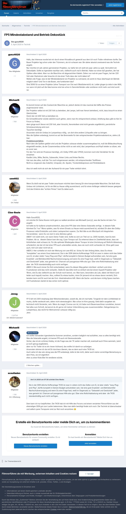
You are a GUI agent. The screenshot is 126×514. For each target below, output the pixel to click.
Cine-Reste (14, 212)
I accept (89, 474)
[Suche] (93, 13)
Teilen (101, 43)
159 (14, 122)
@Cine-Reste (32, 333)
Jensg (14, 294)
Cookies (53, 509)
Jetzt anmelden (90, 443)
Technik (27, 44)
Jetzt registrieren (115, 5)
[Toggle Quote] (29, 379)
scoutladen (14, 373)
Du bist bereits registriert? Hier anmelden (87, 5)
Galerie (16, 13)
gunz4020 (19, 42)
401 (14, 234)
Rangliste (50, 13)
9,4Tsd (15, 315)
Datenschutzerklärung (77, 507)
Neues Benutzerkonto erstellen (35, 446)
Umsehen (39, 13)
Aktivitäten (27, 13)
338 (15, 200)
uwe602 (14, 178)
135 (14, 395)
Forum (6, 14)
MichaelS (14, 100)
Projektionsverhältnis (34, 141)
